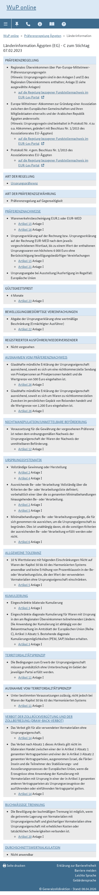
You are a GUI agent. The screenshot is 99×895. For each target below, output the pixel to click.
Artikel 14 (25, 737)
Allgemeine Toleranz (23, 552)
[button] (5, 24)
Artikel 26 (25, 384)
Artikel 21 (25, 266)
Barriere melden (85, 870)
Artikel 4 (24, 478)
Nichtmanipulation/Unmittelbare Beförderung (46, 421)
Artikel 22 (25, 329)
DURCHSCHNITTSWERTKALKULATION (32, 847)
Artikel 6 (24, 541)
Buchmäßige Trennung (25, 804)
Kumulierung (16, 595)
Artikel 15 (25, 223)
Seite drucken (14, 865)
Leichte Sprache (85, 875)
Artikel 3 (24, 607)
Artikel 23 (25, 300)
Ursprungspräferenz (24, 183)
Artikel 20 (25, 836)
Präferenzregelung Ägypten (42, 35)
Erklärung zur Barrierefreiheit (76, 865)
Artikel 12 (25, 448)
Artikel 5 (24, 510)
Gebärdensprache (84, 880)
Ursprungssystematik (23, 459)
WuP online (21, 7)
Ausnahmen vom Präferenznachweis (36, 357)
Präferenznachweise (23, 211)
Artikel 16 (25, 229)
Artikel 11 (25, 677)
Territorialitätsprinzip (25, 655)
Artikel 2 (24, 472)
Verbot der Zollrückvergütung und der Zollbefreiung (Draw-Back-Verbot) (38, 718)
